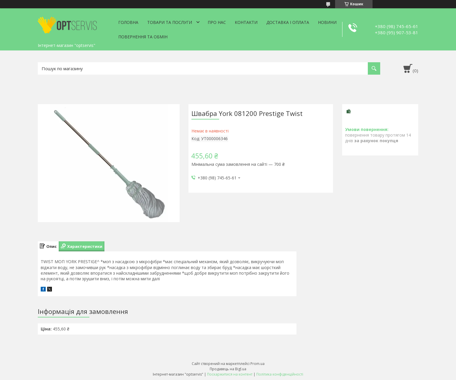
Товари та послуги (169, 22)
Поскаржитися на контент (229, 374)
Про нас (217, 22)
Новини (327, 22)
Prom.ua (257, 363)
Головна (128, 22)
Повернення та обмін (143, 37)
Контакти (246, 22)
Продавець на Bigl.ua (228, 368)
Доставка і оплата (287, 22)
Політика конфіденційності (279, 374)
